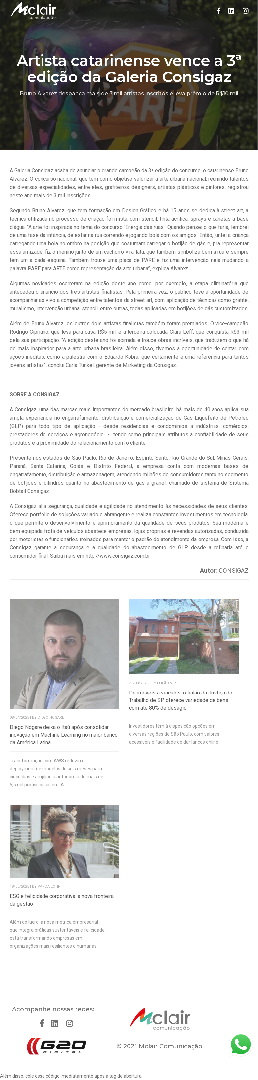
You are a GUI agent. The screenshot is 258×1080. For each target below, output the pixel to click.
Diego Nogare (51, 717)
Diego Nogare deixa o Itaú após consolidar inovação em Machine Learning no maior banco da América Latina (64, 735)
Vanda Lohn (49, 886)
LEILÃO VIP (166, 683)
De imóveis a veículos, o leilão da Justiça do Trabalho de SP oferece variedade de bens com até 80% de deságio (180, 700)
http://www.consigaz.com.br (118, 556)
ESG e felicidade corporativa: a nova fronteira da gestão (62, 900)
